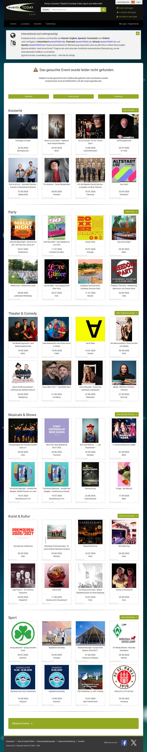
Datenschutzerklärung (66, 741)
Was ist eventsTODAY (26, 741)
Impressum (10, 741)
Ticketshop (50, 24)
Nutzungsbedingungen (46, 741)
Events (13, 24)
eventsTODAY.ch (108, 42)
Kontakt (81, 741)
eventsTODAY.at (83, 42)
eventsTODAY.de (57, 42)
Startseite (28, 96)
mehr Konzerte (130, 110)
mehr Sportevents (129, 617)
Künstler (37, 24)
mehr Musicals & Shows (126, 414)
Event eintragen (125, 8)
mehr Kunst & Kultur (128, 516)
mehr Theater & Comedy (126, 313)
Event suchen (73, 96)
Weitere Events (22, 723)
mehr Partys (131, 212)
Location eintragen (126, 12)
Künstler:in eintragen (127, 16)
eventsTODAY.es (37, 45)
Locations (25, 24)
